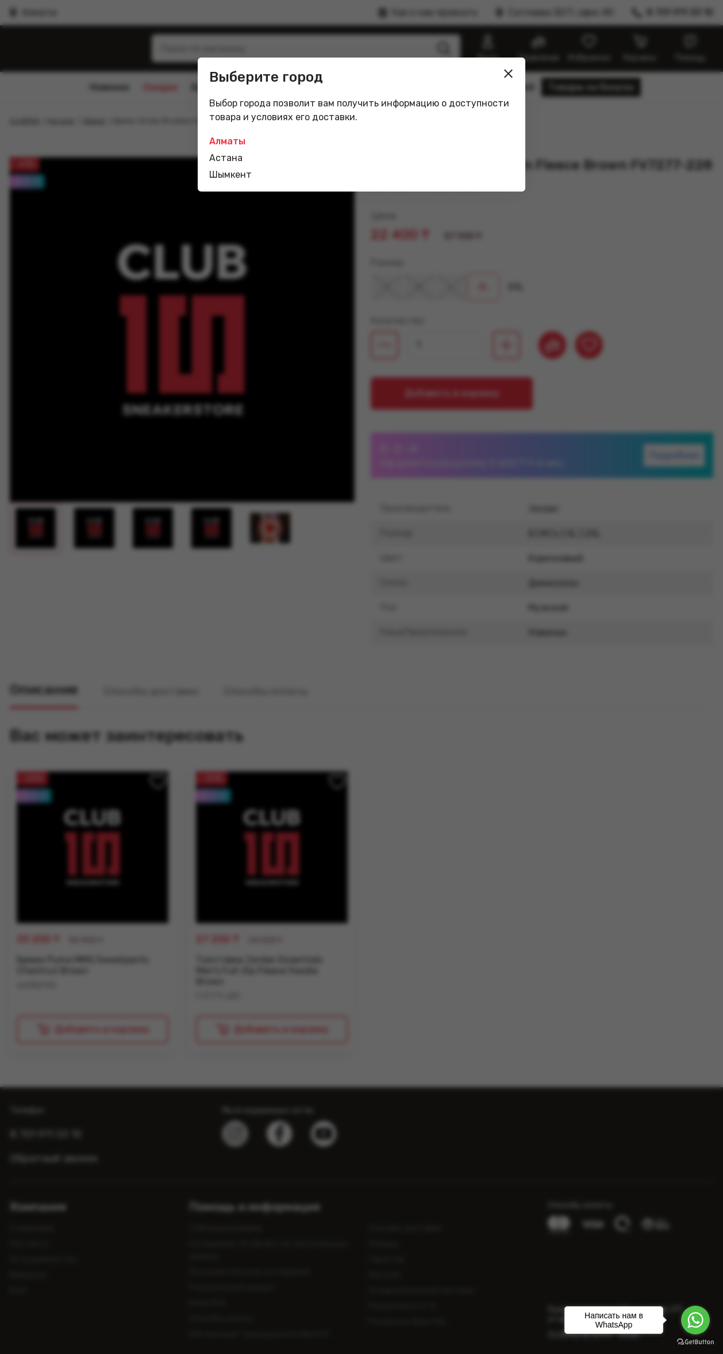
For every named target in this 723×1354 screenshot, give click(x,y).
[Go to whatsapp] (695, 1320)
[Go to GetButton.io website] (695, 1342)
